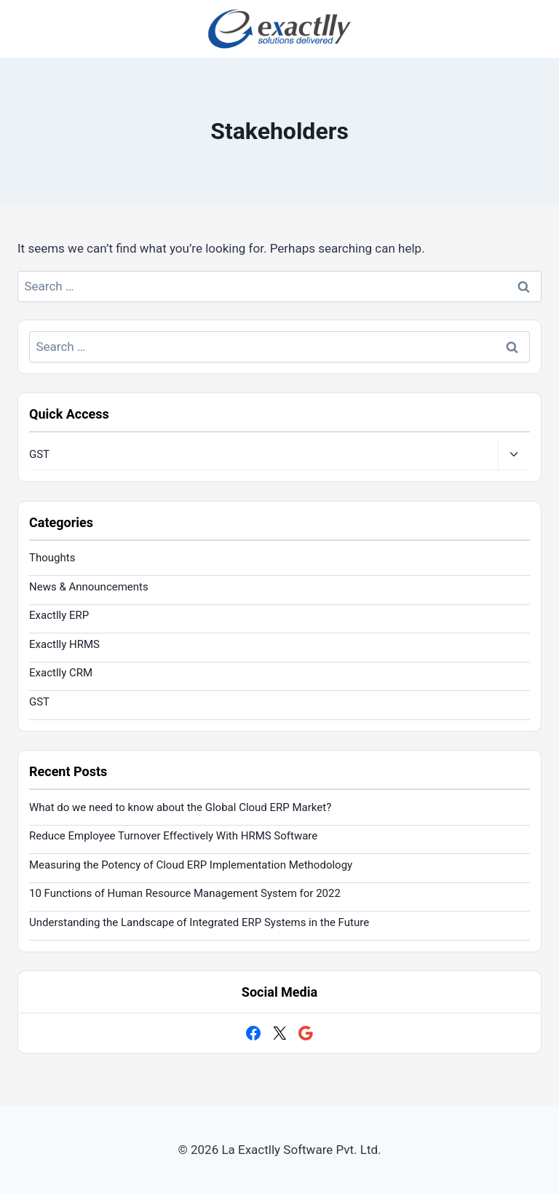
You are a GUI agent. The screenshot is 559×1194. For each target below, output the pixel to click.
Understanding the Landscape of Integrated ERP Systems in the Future (199, 922)
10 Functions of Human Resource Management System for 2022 (185, 893)
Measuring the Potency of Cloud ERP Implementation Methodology (190, 864)
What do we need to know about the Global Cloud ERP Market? (180, 807)
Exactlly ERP (59, 615)
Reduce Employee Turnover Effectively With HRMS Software (173, 835)
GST (39, 454)
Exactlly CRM (60, 672)
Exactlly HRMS (64, 644)
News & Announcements (88, 586)
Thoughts (52, 557)
